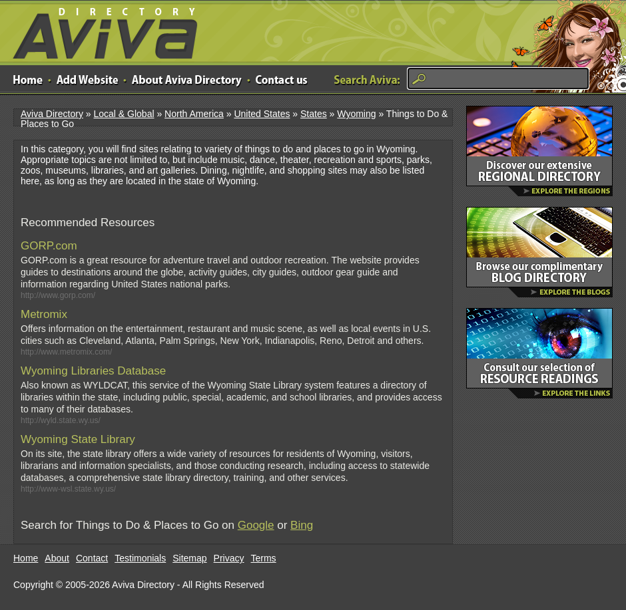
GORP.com (49, 245)
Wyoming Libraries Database (93, 371)
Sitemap (189, 558)
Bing (301, 525)
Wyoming (356, 113)
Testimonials (140, 558)
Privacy (229, 558)
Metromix (44, 314)
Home (25, 558)
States (313, 113)
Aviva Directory (100, 30)
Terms (263, 558)
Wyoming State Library (78, 439)
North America (194, 113)
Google (256, 525)
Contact (92, 558)
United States (262, 113)
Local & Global (123, 113)
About (57, 558)
